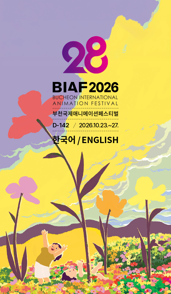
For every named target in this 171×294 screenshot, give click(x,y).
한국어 (64, 139)
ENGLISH (100, 139)
